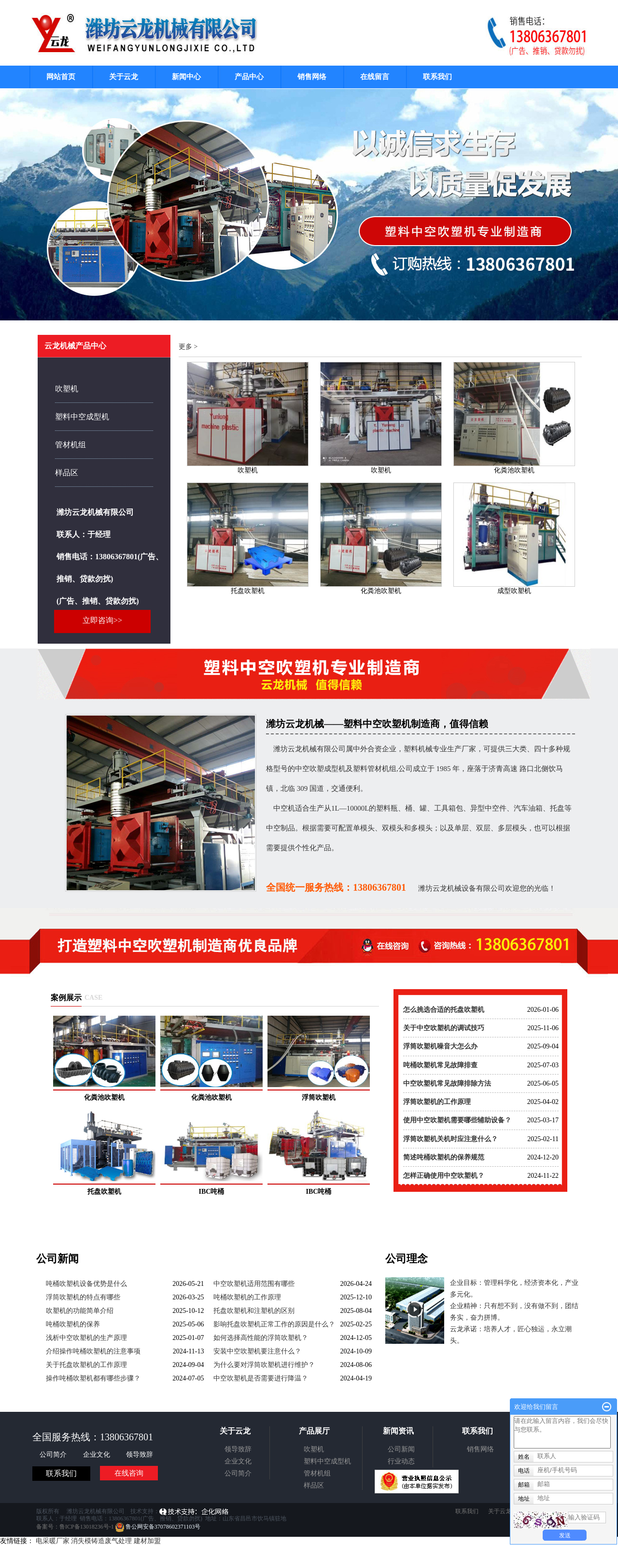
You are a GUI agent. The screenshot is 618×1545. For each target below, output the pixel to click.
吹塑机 (66, 389)
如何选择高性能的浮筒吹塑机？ (260, 1337)
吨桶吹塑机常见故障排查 (440, 1065)
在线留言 (374, 77)
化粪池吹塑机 (514, 470)
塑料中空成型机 (82, 417)
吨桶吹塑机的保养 (73, 1324)
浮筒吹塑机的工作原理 (437, 1101)
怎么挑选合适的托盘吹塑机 (443, 1009)
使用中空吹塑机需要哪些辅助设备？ (457, 1120)
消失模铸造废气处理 (101, 1541)
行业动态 (401, 1461)
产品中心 (249, 77)
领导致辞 (139, 1454)
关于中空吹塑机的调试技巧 (443, 1028)
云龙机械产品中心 (75, 346)
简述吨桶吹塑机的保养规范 (443, 1157)
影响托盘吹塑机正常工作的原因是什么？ (274, 1324)
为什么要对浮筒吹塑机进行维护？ (264, 1364)
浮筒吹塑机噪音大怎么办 (440, 1046)
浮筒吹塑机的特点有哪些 (83, 1297)
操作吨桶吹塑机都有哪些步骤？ (93, 1378)
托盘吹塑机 (248, 590)
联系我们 (437, 77)
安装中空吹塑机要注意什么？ (257, 1351)
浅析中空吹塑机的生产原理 (86, 1337)
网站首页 (60, 77)
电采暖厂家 (53, 1541)
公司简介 (54, 1454)
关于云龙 (123, 77)
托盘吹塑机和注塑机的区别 (254, 1310)
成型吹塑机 (514, 590)
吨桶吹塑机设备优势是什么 (86, 1283)
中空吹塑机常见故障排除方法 (447, 1083)
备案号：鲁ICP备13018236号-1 (75, 1526)
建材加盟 (147, 1541)
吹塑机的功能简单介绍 (79, 1310)
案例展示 (66, 997)
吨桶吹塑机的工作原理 (247, 1297)
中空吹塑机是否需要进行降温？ (260, 1378)
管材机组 (70, 445)
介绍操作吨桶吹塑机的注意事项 (93, 1351)
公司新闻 (401, 1449)
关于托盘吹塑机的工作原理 (86, 1364)
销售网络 (311, 77)
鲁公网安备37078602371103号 (158, 1526)
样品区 (66, 473)
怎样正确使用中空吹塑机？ (443, 1175)
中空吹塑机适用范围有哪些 (254, 1283)
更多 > (188, 346)
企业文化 (97, 1454)
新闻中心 (186, 77)
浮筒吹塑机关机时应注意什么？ (450, 1139)
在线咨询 (128, 1473)
